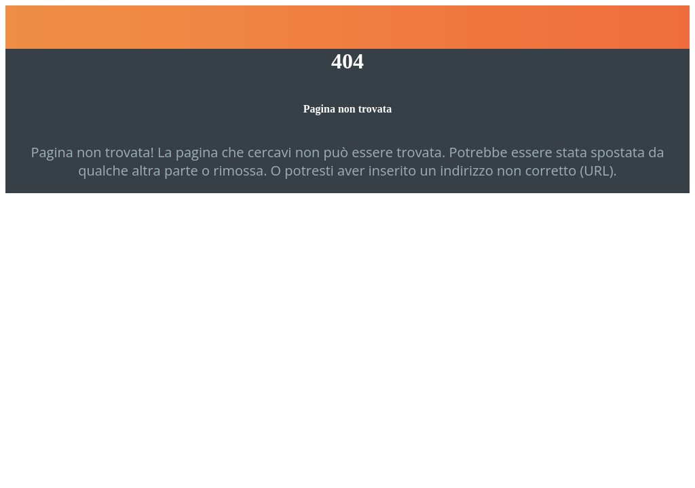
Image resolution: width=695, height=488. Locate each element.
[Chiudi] (27, 27)
